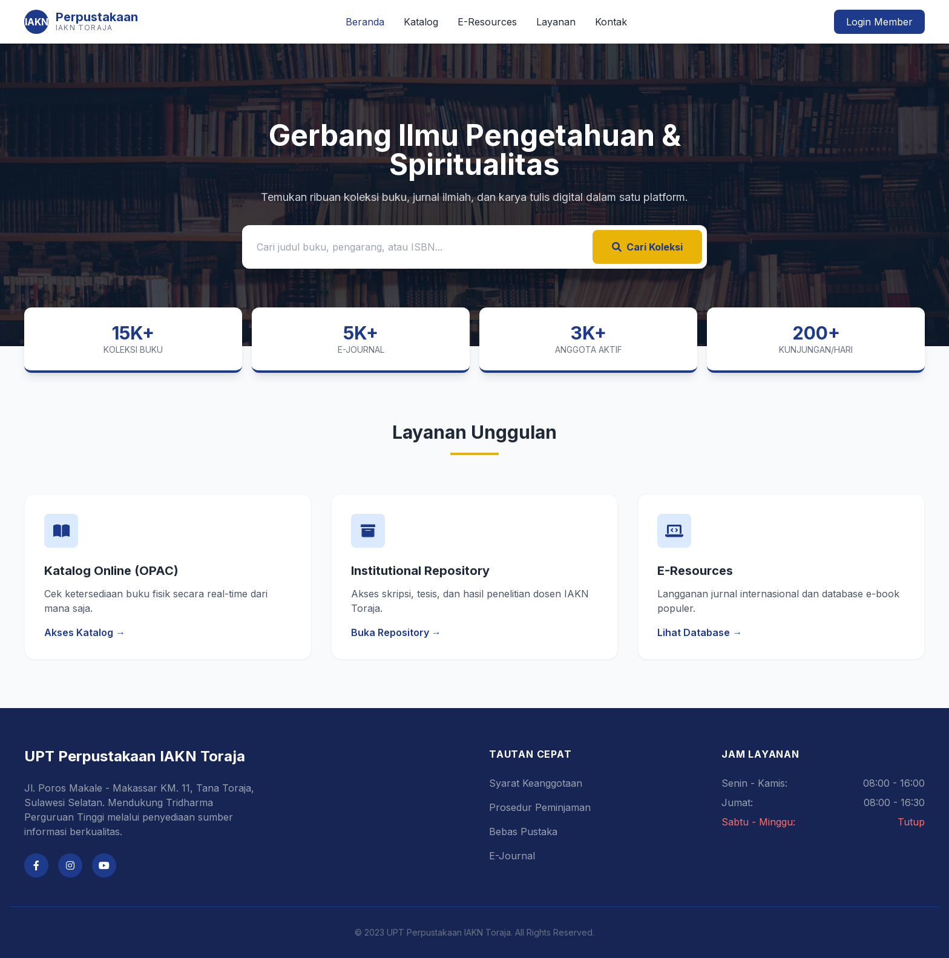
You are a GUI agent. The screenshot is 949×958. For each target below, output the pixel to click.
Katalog (421, 22)
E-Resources (487, 22)
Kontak (611, 22)
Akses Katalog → (84, 632)
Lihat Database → (699, 632)
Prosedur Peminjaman (540, 807)
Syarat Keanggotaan (535, 783)
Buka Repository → (396, 632)
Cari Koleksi (647, 247)
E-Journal (512, 856)
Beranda (365, 22)
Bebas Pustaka (523, 831)
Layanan (556, 22)
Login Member (879, 22)
